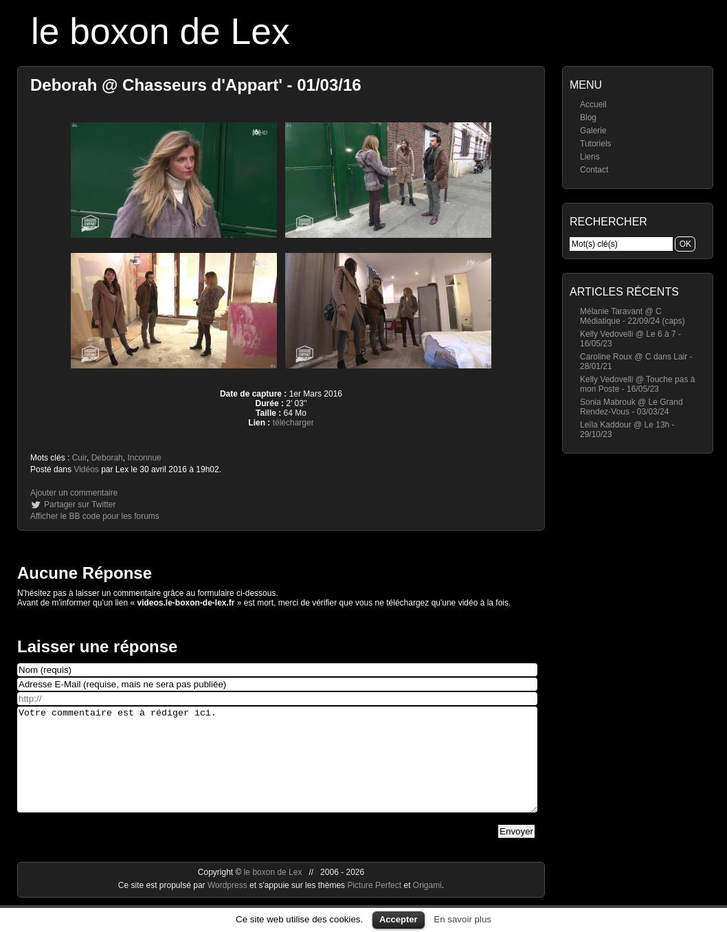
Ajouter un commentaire (74, 493)
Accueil (593, 104)
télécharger (293, 423)
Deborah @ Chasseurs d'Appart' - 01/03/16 (195, 85)
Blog (588, 117)
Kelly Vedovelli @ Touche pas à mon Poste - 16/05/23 (637, 384)
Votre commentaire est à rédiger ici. (277, 770)
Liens (590, 157)
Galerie (593, 130)
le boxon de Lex (160, 31)
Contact (594, 170)
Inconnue (144, 458)
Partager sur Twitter (79, 504)
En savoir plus (462, 919)
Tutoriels (596, 143)
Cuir (79, 458)
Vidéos (86, 469)
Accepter (398, 919)
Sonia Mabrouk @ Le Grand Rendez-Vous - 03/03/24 (631, 407)
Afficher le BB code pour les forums (94, 516)
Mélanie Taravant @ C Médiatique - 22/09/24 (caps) (632, 316)
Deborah (107, 458)
